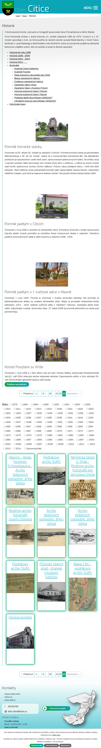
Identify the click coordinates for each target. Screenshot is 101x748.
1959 (49, 426)
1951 (60, 422)
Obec (24, 16)
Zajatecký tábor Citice (25, 85)
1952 (70, 422)
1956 (18, 426)
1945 (90, 417)
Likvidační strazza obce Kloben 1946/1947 (35, 101)
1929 (49, 413)
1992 (60, 440)
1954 (91, 422)
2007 (39, 444)
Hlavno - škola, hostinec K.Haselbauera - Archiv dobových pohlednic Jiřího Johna (20, 470)
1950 (49, 422)
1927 (28, 413)
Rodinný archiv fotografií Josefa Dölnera (20, 515)
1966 (18, 431)
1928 (39, 413)
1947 (18, 422)
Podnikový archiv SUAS (51, 459)
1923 (90, 409)
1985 (7, 440)
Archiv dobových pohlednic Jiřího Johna (51, 517)
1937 (38, 417)
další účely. (56, 735)
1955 (7, 426)
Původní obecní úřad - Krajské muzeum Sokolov (51, 570)
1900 (56, 404)
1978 (28, 435)
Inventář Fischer (22, 72)
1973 (90, 431)
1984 (91, 435)
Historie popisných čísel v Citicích (30, 91)
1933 (91, 413)
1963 (80, 426)
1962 (69, 426)
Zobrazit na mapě (57, 708)
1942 (80, 417)
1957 (28, 426)
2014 (18, 448)
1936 (28, 417)
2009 (60, 444)
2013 (7, 448)
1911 (18, 409)
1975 (18, 435)
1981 (60, 435)
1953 (80, 422)
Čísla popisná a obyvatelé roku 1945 (32, 75)
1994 (70, 440)
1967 (28, 431)
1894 (35, 404)
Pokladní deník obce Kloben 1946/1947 (33, 98)
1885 (25, 404)
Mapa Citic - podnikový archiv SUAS (82, 568)
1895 (46, 404)
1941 (69, 417)
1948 (28, 422)
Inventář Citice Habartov (26, 68)
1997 (81, 440)
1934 (7, 417)
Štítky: (5, 404)
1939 (59, 417)
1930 (60, 413)
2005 (18, 444)
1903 (77, 404)
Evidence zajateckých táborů (28, 81)
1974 (8, 435)
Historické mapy (17, 104)
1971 (70, 431)
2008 (50, 444)
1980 (49, 435)
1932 (80, 413)
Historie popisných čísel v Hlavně (30, 94)
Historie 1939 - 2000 (19, 56)
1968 (38, 431)
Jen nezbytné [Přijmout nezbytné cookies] (51, 745)
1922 (80, 409)
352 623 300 (11, 706)
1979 (39, 435)
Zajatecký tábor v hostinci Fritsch (31, 88)
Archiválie (14, 65)
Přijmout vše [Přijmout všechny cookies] (36, 745)
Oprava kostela (33, 448)
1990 (49, 440)
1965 (7, 431)
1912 (28, 409)
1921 (70, 409)
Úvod (18, 16)
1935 (18, 417)
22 (60, 393)
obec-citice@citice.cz (15, 711)
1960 (59, 426)
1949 (39, 422)
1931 (70, 413)
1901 (66, 404)
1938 (49, 417)
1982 (70, 435)
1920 (59, 409)
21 (57, 393)
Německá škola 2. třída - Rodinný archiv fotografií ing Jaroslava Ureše (82, 466)
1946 (7, 422)
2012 (92, 444)
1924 (8, 413)
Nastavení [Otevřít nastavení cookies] (65, 745)
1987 (28, 440)
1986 (18, 440)
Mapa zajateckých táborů (27, 78)
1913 (38, 409)
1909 (87, 404)
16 (50, 393)
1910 (7, 409)
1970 (59, 431)
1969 (49, 431)
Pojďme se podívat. (17, 384)
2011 (81, 444)
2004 (8, 444)
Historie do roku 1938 (20, 52)
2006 (29, 444)
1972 (80, 431)
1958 (38, 426)
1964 (90, 426)
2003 (91, 440)
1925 (18, 413)
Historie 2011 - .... (18, 62)
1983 (81, 435)
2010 (71, 444)
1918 (49, 409)
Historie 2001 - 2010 (19, 59)
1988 (39, 440)
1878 (14, 404)
